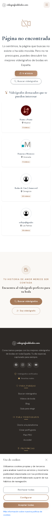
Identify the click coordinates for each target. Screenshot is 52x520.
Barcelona (26, 461)
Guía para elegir (26, 408)
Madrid (26, 456)
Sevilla (26, 471)
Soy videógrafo (26, 311)
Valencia (26, 466)
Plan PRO (26, 435)
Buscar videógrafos (26, 81)
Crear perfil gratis (26, 430)
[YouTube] (36, 365)
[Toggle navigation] (47, 5)
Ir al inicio (26, 73)
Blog (26, 403)
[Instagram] (23, 365)
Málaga (26, 476)
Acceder (26, 440)
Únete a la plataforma (26, 425)
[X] (29, 365)
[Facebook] (16, 365)
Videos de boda (26, 398)
